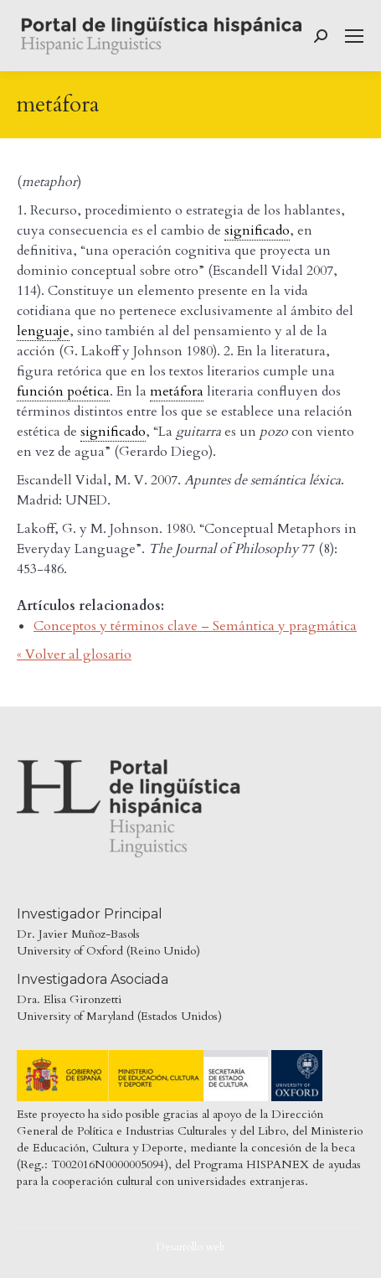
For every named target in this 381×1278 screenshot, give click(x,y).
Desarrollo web (190, 1247)
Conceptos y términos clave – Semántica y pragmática (195, 626)
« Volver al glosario (74, 654)
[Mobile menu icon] (354, 36)
